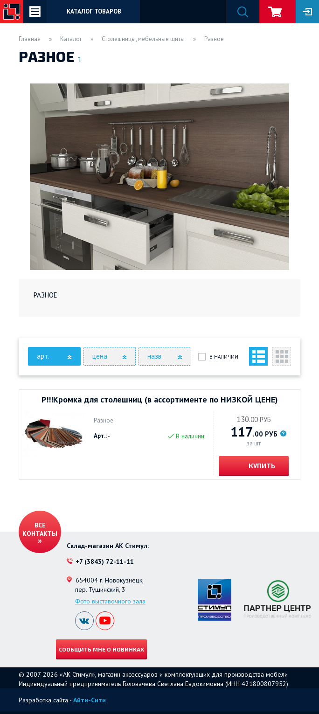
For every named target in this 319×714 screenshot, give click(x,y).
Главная (30, 39)
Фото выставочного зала (110, 601)
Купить (261, 466)
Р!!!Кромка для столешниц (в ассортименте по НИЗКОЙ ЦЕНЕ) (160, 400)
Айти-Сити (89, 700)
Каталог (71, 39)
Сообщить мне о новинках (101, 649)
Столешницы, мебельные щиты (143, 39)
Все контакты (39, 529)
